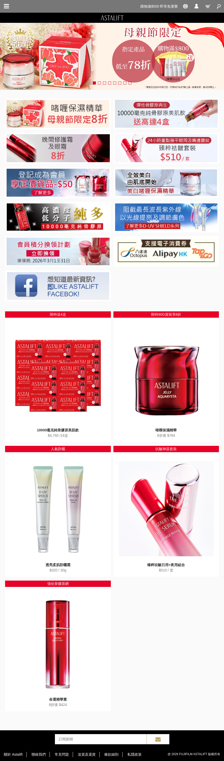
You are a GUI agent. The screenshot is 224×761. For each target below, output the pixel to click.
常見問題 (62, 754)
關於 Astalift (13, 754)
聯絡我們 (39, 754)
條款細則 (111, 754)
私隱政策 (134, 754)
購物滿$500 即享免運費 (159, 6)
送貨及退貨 (87, 754)
